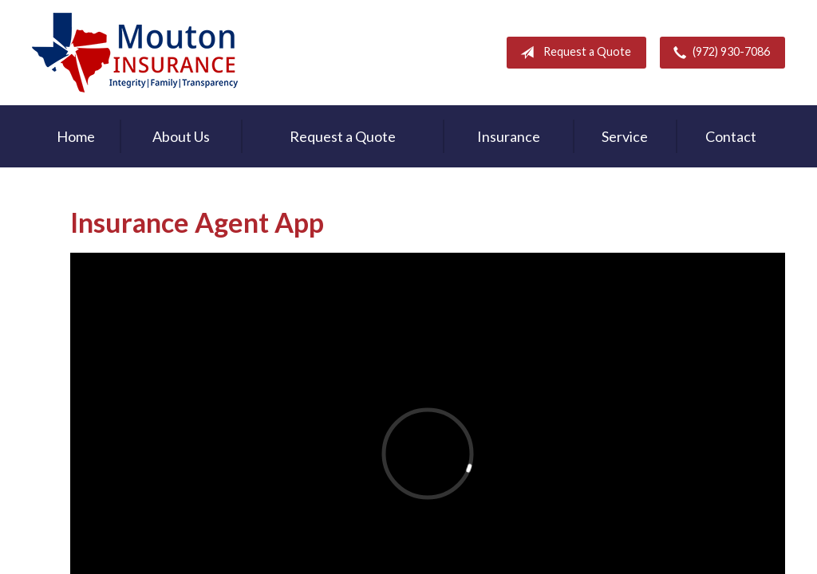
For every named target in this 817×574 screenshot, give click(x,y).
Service (625, 136)
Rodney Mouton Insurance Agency (135, 52)
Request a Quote (572, 52)
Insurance (508, 136)
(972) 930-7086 (718, 52)
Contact (730, 136)
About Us (181, 136)
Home (76, 136)
